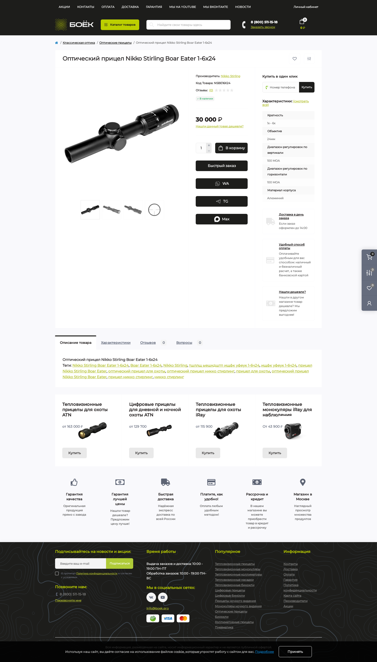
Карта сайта (292, 595)
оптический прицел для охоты (136, 371)
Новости (243, 7)
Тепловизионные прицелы (235, 564)
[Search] (151, 25)
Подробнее (264, 652)
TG (221, 201)
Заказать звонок (263, 27)
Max (221, 219)
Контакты (85, 7)
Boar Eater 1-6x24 (146, 365)
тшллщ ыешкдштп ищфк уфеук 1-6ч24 (224, 365)
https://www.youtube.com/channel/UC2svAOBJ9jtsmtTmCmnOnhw (163, 597)
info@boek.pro (157, 608)
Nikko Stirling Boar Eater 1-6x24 (100, 365)
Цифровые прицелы (230, 590)
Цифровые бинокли (230, 595)
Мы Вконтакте (215, 7)
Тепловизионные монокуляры (237, 569)
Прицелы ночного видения (235, 601)
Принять (295, 652)
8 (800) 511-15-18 (264, 22)
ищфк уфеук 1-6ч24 (278, 365)
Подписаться (120, 563)
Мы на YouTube (182, 7)
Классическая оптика (79, 42)
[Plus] (209, 145)
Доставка (130, 7)
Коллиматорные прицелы (234, 622)
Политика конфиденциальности (96, 573)
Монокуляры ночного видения (238, 606)
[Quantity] (201, 148)
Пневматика (224, 627)
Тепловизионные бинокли (234, 585)
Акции (64, 7)
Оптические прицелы (115, 42)
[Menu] (120, 24)
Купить (74, 453)
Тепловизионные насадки (234, 580)
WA (222, 183)
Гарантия (154, 7)
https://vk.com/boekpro (151, 597)
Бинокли (221, 617)
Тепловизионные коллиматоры (238, 574)
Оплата (107, 7)
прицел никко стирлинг (130, 377)
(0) (211, 90)
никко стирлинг (169, 377)
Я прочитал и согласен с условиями (96, 575)
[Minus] (209, 151)
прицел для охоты (253, 371)
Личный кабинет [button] (306, 7)
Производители (295, 601)
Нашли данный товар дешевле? (220, 126)
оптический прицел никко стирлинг (200, 371)
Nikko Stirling (230, 76)
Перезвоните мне (68, 600)
